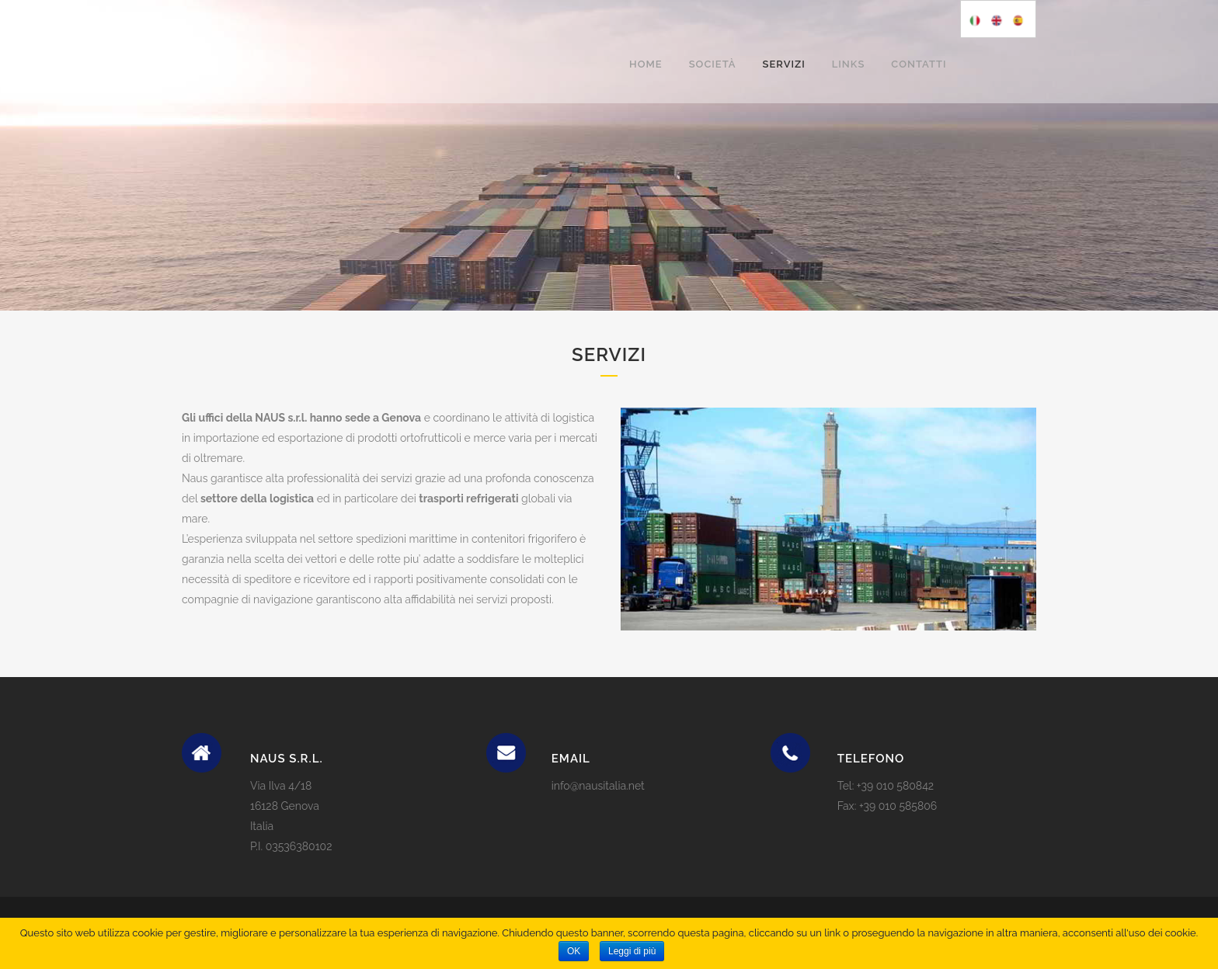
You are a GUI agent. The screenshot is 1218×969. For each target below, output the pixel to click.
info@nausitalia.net (598, 786)
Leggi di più (632, 951)
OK (573, 951)
